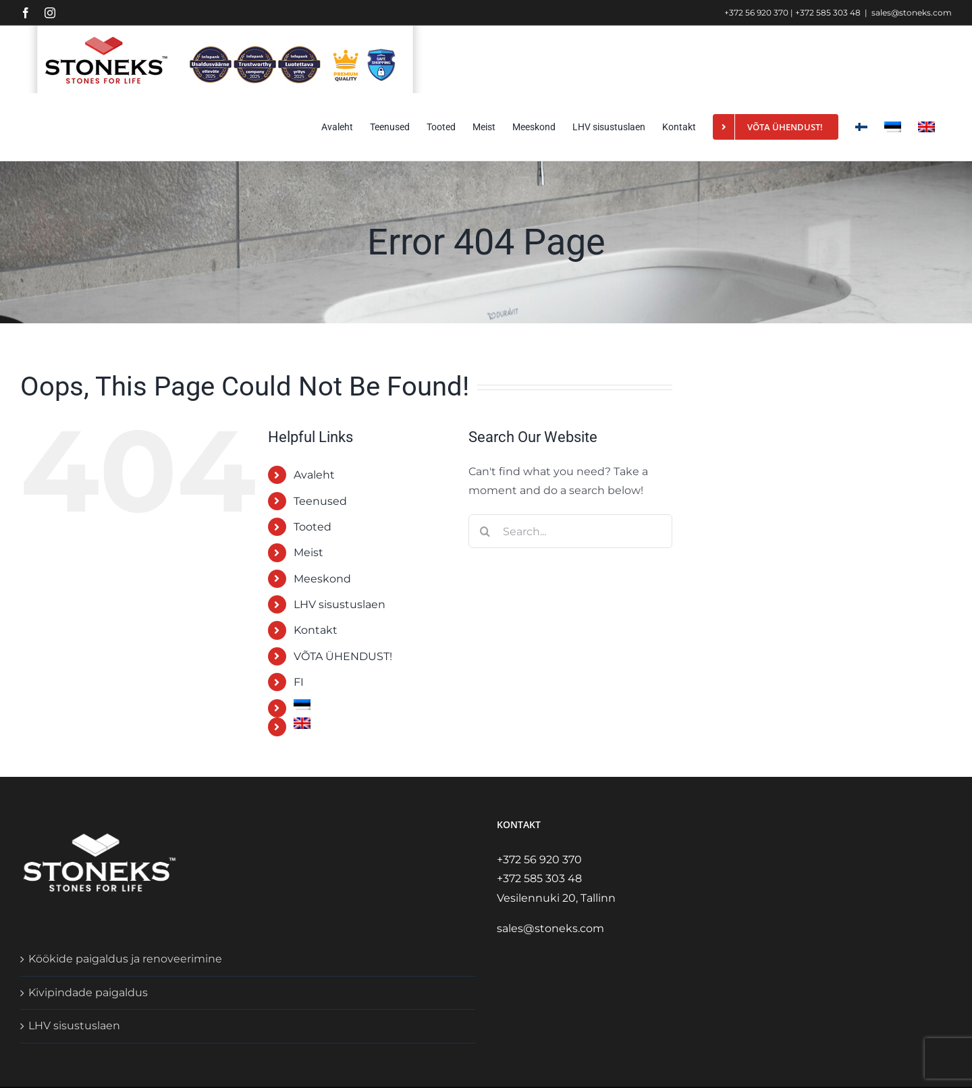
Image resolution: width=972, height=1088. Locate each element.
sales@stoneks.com (911, 12)
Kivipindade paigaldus (88, 992)
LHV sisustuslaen (339, 604)
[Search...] (570, 531)
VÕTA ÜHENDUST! (343, 656)
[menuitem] (892, 127)
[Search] (485, 531)
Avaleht (314, 474)
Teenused (320, 501)
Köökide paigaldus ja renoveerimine (125, 958)
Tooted (312, 526)
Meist (308, 552)
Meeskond (322, 578)
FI (299, 682)
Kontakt (316, 630)
